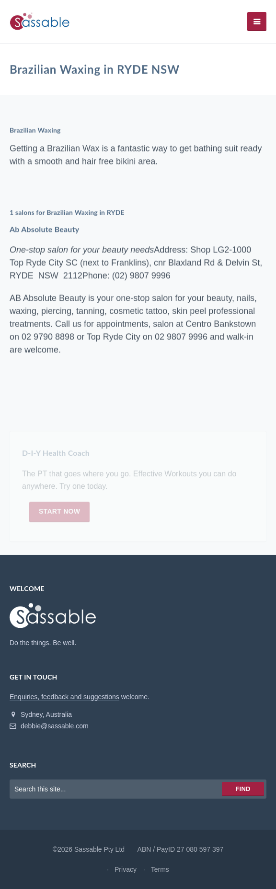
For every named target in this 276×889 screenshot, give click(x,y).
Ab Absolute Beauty (44, 229)
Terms (160, 869)
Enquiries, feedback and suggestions (64, 697)
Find (242, 788)
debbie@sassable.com (49, 726)
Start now (59, 513)
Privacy (126, 869)
